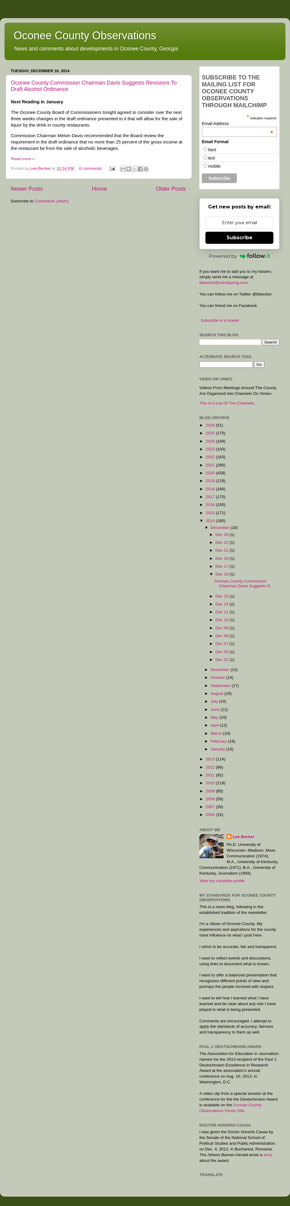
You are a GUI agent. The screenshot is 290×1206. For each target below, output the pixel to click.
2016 (211, 504)
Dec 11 (222, 612)
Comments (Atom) (52, 201)
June (216, 709)
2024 (211, 441)
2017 (211, 497)
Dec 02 (222, 659)
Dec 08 (222, 636)
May (215, 717)
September (221, 685)
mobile (214, 166)
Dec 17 (222, 566)
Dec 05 (222, 652)
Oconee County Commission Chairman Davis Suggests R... (244, 583)
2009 (211, 791)
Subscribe (240, 237)
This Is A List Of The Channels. (227, 403)
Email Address (237, 123)
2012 (211, 767)
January (218, 749)
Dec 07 (222, 643)
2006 (211, 814)
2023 (211, 449)
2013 (211, 759)
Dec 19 (222, 558)
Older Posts (171, 188)
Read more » (22, 158)
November (220, 669)
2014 (211, 520)
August (217, 693)
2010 (211, 783)
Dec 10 (222, 620)
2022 (211, 457)
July (215, 701)
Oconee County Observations (85, 35)
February (219, 741)
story (267, 1155)
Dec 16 (222, 574)
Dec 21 (222, 550)
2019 (211, 481)
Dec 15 (222, 596)
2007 (211, 807)
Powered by (239, 256)
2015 (211, 513)
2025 (211, 433)
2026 (211, 425)
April (215, 725)
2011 (211, 775)
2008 (211, 799)
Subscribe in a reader (220, 320)
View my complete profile (222, 881)
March (217, 733)
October (218, 677)
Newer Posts (27, 188)
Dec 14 (222, 604)
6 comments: (91, 168)
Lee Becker (243, 836)
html (212, 149)
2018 (211, 489)
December (220, 527)
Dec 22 (222, 542)
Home (99, 188)
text (211, 158)
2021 (211, 465)
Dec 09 (222, 628)
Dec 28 (222, 534)
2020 (211, 473)
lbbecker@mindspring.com (223, 282)
